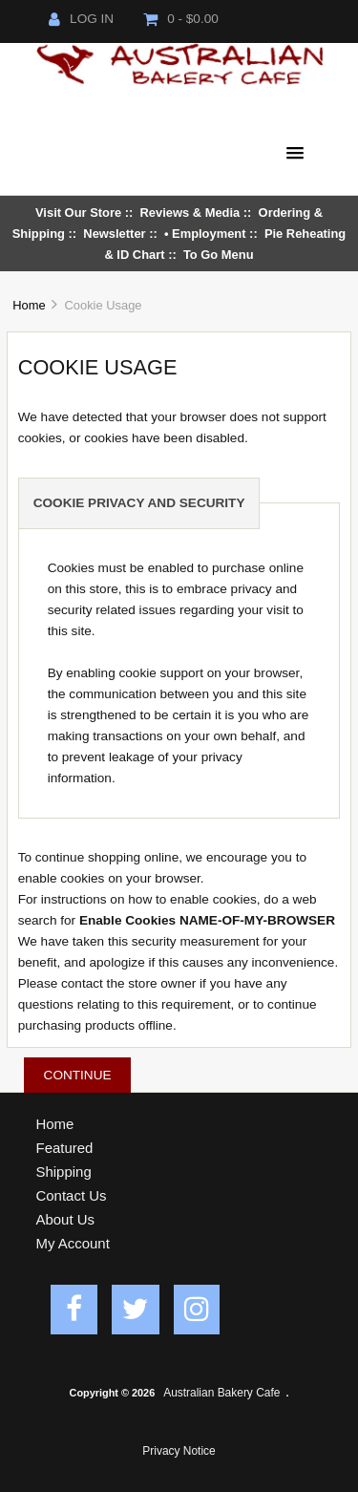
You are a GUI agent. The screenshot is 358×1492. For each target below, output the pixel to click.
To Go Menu (218, 254)
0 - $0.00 (181, 18)
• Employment (205, 233)
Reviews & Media (190, 212)
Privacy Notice (178, 1451)
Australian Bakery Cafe (221, 1392)
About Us (65, 1219)
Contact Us (71, 1195)
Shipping (64, 1171)
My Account (73, 1243)
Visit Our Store (78, 212)
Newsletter (114, 233)
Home (28, 305)
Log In (81, 18)
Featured (65, 1148)
